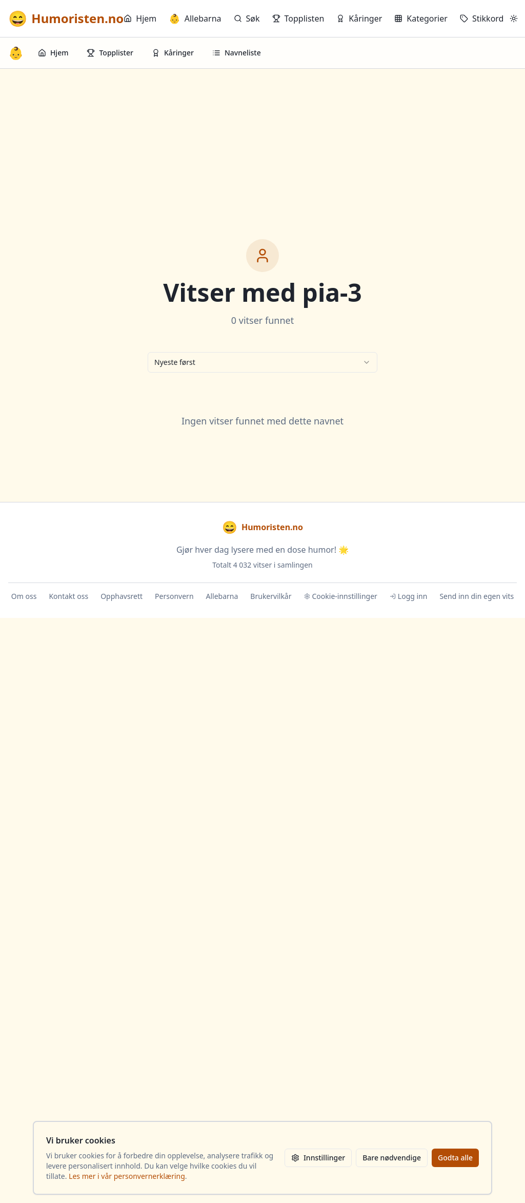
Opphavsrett (121, 596)
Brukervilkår (270, 596)
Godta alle (455, 1157)
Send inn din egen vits (476, 596)
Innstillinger (318, 1157)
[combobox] (262, 362)
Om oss (24, 596)
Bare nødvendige (391, 1157)
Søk (247, 18)
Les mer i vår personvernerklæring (127, 1176)
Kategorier (421, 18)
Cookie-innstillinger (340, 596)
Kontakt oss (68, 596)
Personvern (174, 596)
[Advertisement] (262, 146)
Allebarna (195, 18)
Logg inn (409, 596)
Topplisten (298, 18)
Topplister (110, 52)
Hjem (140, 18)
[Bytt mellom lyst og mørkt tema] (513, 18)
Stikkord (482, 18)
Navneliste (236, 52)
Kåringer (359, 18)
